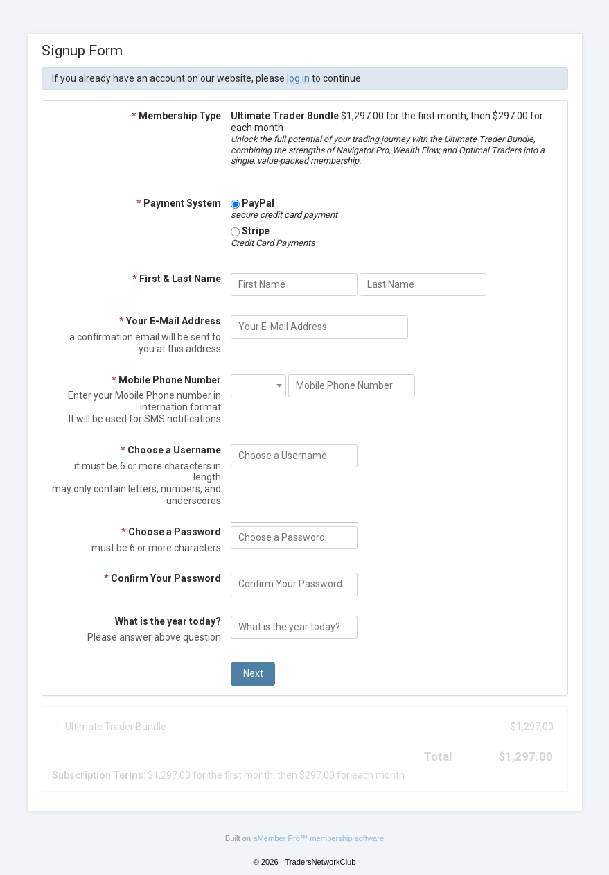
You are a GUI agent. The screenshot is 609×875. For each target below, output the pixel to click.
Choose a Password (171, 531)
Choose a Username (171, 450)
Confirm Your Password (162, 578)
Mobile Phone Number (166, 379)
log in (298, 78)
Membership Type (176, 115)
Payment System (178, 203)
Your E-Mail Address (170, 321)
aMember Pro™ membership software (318, 838)
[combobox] (258, 386)
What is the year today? (168, 621)
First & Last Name (176, 278)
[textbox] (258, 380)
